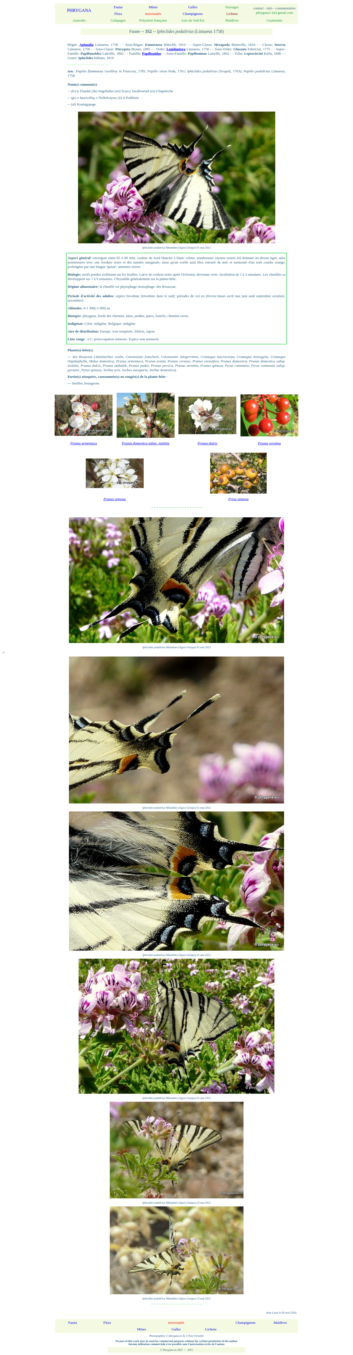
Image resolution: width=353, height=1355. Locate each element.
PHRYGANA (79, 10)
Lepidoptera (176, 49)
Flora (118, 14)
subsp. (145, 443)
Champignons (193, 14)
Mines (153, 7)
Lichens (210, 1329)
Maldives (280, 1322)
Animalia (86, 45)
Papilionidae (151, 53)
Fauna (118, 7)
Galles (192, 7)
